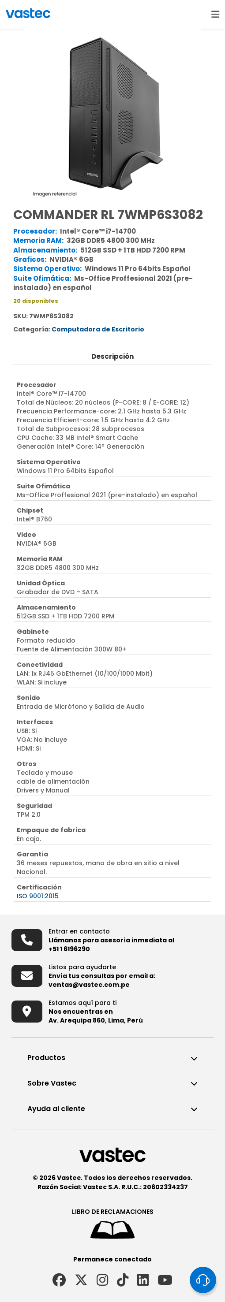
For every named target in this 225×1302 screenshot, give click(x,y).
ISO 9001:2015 (38, 896)
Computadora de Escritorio (98, 329)
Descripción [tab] (112, 356)
